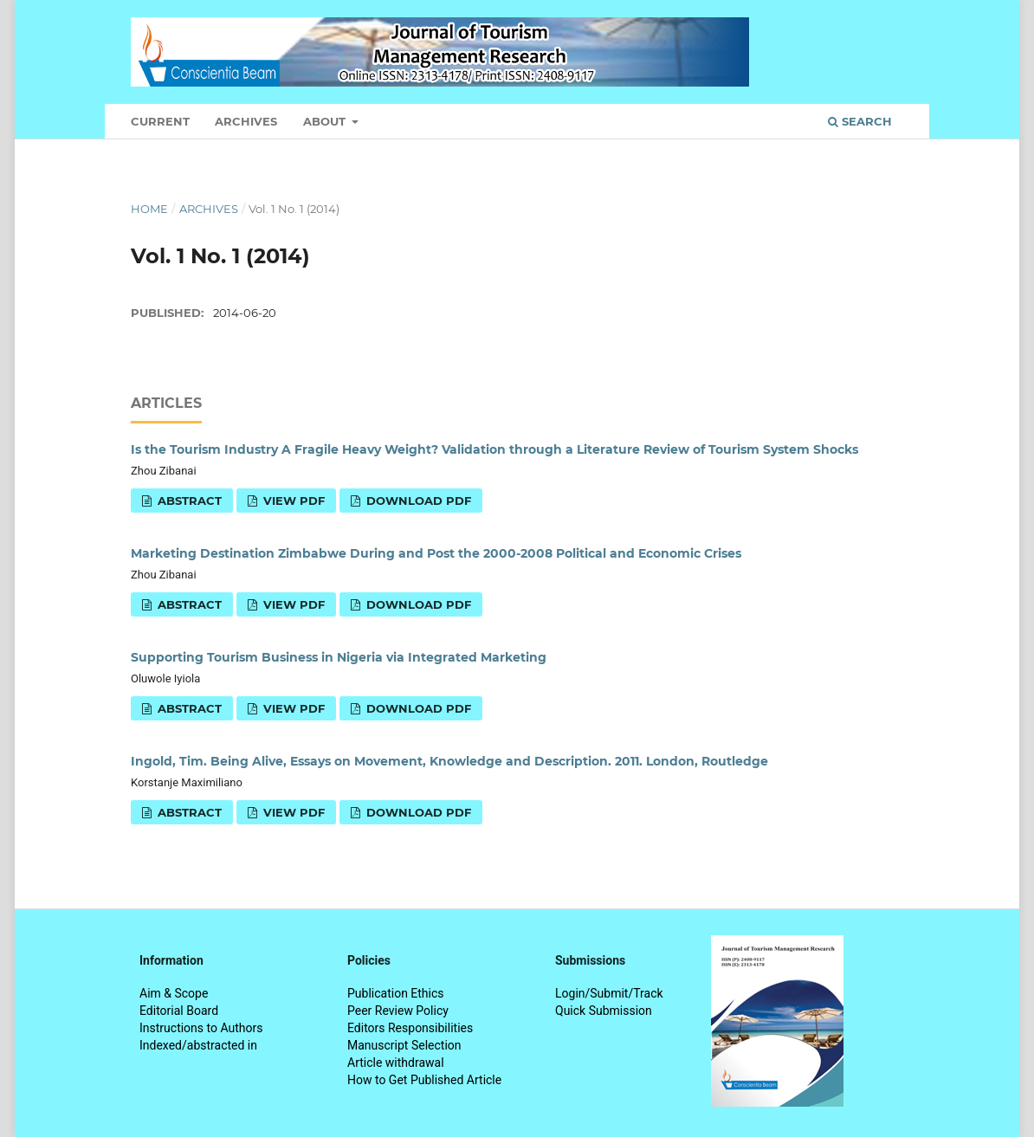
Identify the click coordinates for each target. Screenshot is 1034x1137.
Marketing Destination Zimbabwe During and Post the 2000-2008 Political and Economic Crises (436, 553)
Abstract (188, 500)
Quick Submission (603, 1010)
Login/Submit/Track (609, 993)
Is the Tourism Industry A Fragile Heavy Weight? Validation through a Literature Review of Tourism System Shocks (494, 449)
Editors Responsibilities (410, 1028)
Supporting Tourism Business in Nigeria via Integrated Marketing (338, 657)
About (326, 121)
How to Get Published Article (424, 1080)
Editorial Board (178, 1010)
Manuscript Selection (404, 1045)
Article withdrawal (395, 1062)
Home (149, 209)
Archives (246, 121)
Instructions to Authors (200, 1028)
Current (160, 121)
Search (860, 121)
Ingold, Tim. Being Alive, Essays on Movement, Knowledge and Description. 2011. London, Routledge (449, 761)
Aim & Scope (173, 993)
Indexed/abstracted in (198, 1045)
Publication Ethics (395, 993)
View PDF (292, 500)
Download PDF (417, 500)
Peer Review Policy (398, 1010)
